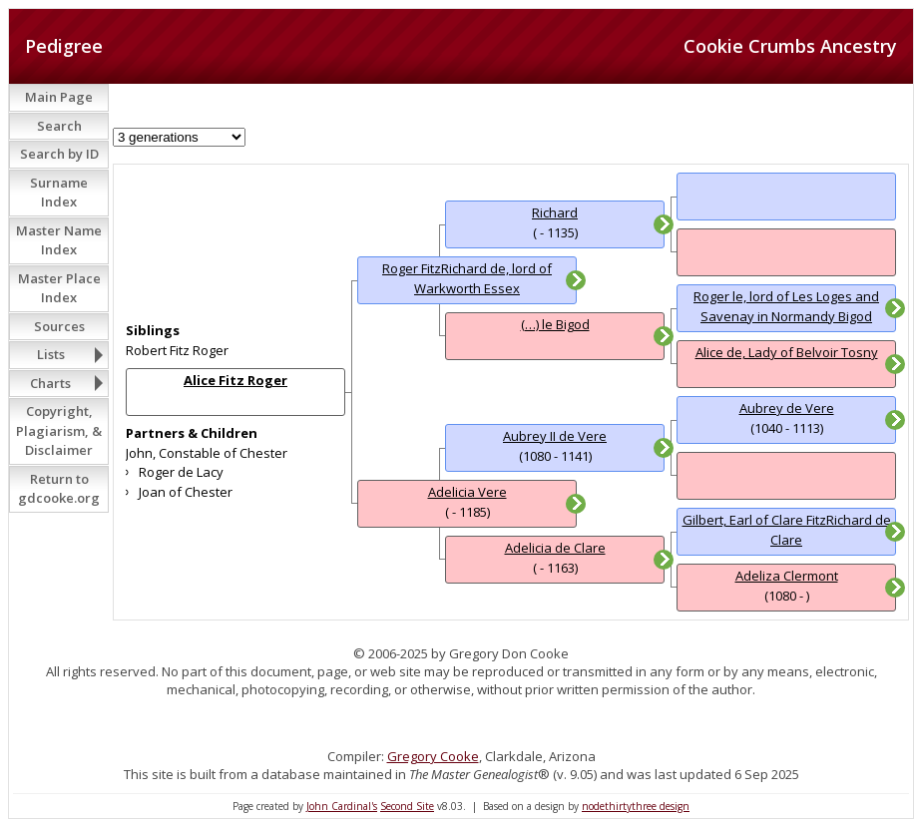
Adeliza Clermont (786, 576)
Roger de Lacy (181, 472)
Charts (50, 383)
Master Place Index (59, 288)
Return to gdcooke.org (59, 489)
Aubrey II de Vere (555, 436)
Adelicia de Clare (555, 548)
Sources (59, 326)
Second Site (407, 806)
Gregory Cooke (433, 756)
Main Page (59, 97)
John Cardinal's (341, 806)
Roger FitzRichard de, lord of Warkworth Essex (467, 278)
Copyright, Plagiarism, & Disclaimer (59, 430)
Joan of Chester (185, 492)
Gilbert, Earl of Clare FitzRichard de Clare (787, 530)
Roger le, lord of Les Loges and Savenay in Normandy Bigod (786, 306)
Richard (555, 212)
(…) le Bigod (555, 324)
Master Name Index (59, 240)
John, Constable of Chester (206, 453)
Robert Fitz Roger (177, 350)
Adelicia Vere (467, 492)
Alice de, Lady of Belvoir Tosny (786, 352)
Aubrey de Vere (786, 408)
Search (59, 126)
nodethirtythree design (635, 806)
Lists (51, 354)
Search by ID (59, 154)
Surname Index (59, 192)
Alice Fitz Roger (235, 380)
